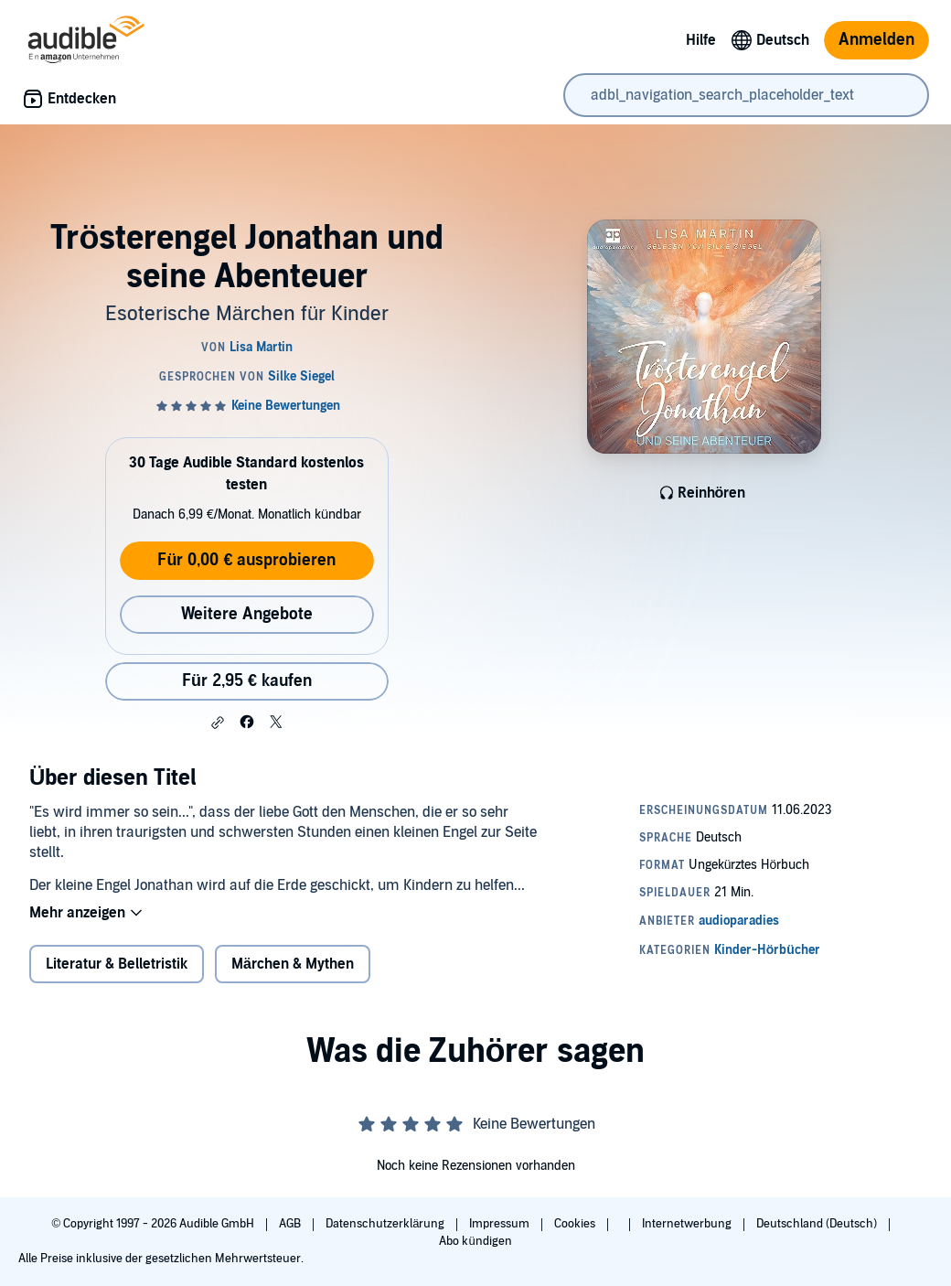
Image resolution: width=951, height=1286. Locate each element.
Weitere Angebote (247, 614)
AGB (291, 1223)
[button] (217, 722)
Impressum (500, 1223)
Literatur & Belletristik (116, 964)
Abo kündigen (475, 1241)
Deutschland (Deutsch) (818, 1223)
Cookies (576, 1223)
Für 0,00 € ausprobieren (246, 560)
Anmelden (876, 39)
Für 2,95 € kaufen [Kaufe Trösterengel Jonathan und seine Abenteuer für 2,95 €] (247, 681)
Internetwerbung (688, 1223)
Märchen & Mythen (292, 964)
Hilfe (701, 40)
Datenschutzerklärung (386, 1223)
